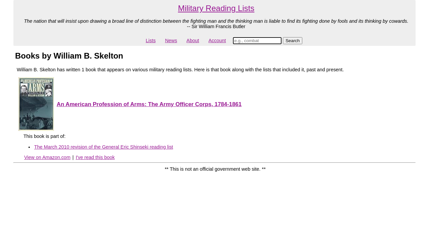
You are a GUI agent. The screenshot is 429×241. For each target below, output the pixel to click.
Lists (151, 40)
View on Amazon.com (47, 157)
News (171, 40)
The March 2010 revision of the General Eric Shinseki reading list (103, 147)
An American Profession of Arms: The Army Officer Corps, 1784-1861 (149, 104)
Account (217, 40)
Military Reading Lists (216, 8)
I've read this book (95, 157)
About (192, 40)
